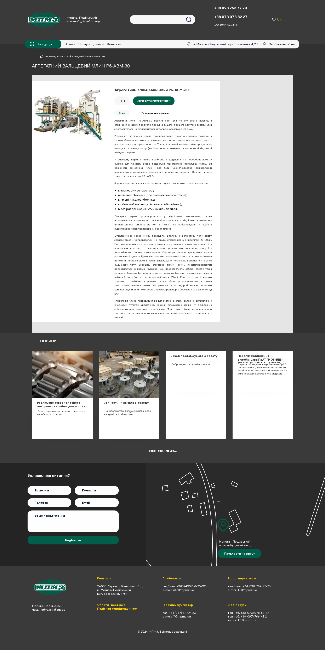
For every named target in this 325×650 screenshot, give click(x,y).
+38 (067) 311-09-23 (182, 613)
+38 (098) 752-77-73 (257, 586)
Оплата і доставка (111, 605)
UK (279, 19)
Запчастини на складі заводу (126, 402)
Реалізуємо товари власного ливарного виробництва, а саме (61, 404)
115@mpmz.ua (247, 590)
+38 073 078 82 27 (230, 16)
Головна (50, 56)
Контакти (114, 44)
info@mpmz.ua (183, 590)
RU (274, 19)
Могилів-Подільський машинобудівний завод (83, 19)
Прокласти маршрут (239, 553)
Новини (69, 44)
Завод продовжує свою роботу (194, 356)
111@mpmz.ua (182, 616)
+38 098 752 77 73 (230, 8)
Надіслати (73, 540)
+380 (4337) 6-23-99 (191, 586)
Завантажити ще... (163, 451)
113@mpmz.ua (247, 620)
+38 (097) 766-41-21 (254, 616)
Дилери (98, 44)
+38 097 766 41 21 (226, 25)
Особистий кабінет (282, 44)
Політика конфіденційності (117, 608)
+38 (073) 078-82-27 (255, 613)
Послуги (84, 44)
